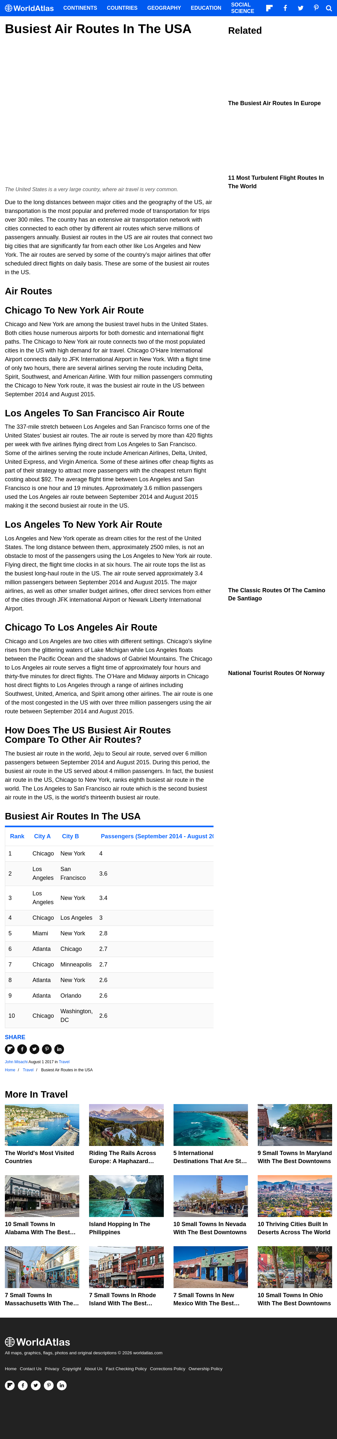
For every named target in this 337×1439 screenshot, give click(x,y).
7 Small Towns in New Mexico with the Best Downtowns (204, 1303)
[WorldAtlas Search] (329, 8)
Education (206, 8)
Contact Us (31, 1368)
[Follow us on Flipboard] (10, 1385)
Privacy (52, 1368)
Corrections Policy (167, 1368)
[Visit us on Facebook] (23, 1385)
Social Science (242, 8)
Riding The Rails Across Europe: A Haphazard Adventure (122, 1161)
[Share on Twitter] (34, 1049)
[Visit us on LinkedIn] (62, 1385)
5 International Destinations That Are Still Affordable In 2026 (210, 1161)
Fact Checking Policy (126, 1368)
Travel (64, 1062)
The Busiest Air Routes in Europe (274, 103)
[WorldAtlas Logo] (31, 8)
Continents (80, 8)
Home (11, 1368)
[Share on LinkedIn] (59, 1049)
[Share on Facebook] (22, 1049)
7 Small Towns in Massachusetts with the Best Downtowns (39, 1303)
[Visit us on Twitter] (36, 1385)
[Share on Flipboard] (10, 1049)
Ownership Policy (205, 1368)
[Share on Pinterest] (47, 1049)
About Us (93, 1368)
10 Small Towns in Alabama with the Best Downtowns (37, 1232)
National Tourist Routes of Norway (276, 673)
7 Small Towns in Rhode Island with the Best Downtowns (122, 1303)
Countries (122, 8)
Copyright (71, 1368)
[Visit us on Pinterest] (49, 1385)
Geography (164, 8)
